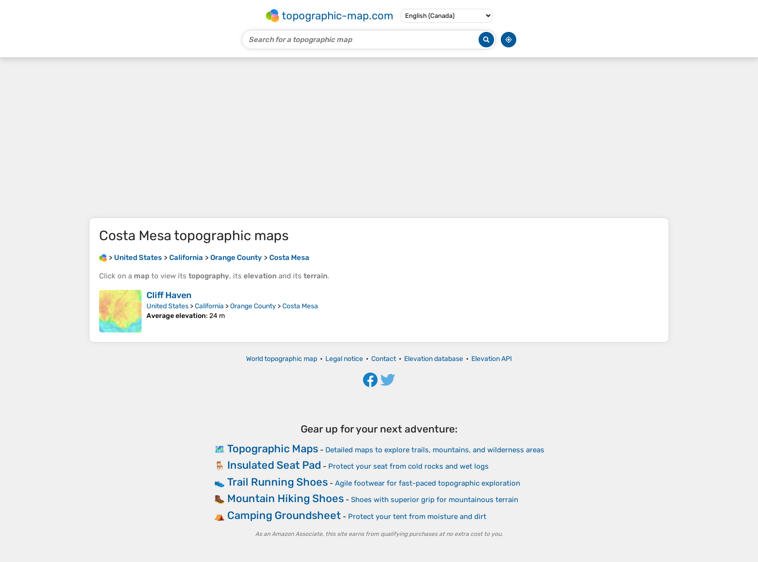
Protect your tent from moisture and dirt (417, 516)
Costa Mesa (300, 306)
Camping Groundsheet (284, 515)
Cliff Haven (168, 295)
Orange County (253, 306)
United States (167, 306)
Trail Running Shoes (277, 482)
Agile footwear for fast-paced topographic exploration (427, 483)
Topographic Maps (272, 448)
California (209, 306)
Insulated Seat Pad (274, 465)
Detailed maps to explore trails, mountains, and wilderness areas (434, 450)
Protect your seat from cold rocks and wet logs (408, 466)
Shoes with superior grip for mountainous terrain (434, 499)
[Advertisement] (379, 137)
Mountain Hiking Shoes (285, 498)
